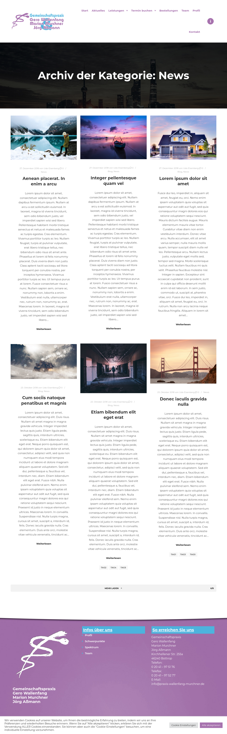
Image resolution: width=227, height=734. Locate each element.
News (44, 172)
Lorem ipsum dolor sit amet (183, 181)
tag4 (113, 567)
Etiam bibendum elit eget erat (113, 414)
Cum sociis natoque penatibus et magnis (43, 400)
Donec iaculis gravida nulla (183, 401)
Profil (88, 635)
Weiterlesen (43, 329)
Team (88, 653)
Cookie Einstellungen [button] (183, 725)
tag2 (103, 567)
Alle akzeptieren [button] (211, 725)
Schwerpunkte (95, 641)
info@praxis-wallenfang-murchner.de (177, 684)
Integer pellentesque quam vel (113, 180)
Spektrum (92, 647)
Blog (110, 171)
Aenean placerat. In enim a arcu (44, 181)
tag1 (173, 554)
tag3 (183, 554)
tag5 (193, 554)
